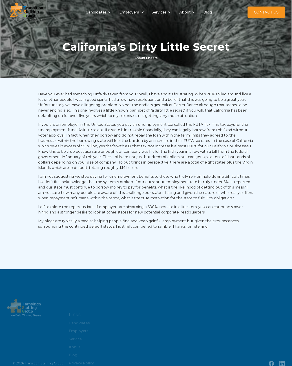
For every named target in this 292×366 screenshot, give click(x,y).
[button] (99, 12)
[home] (25, 12)
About (185, 12)
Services (159, 12)
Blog (207, 12)
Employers (129, 12)
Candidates (96, 12)
